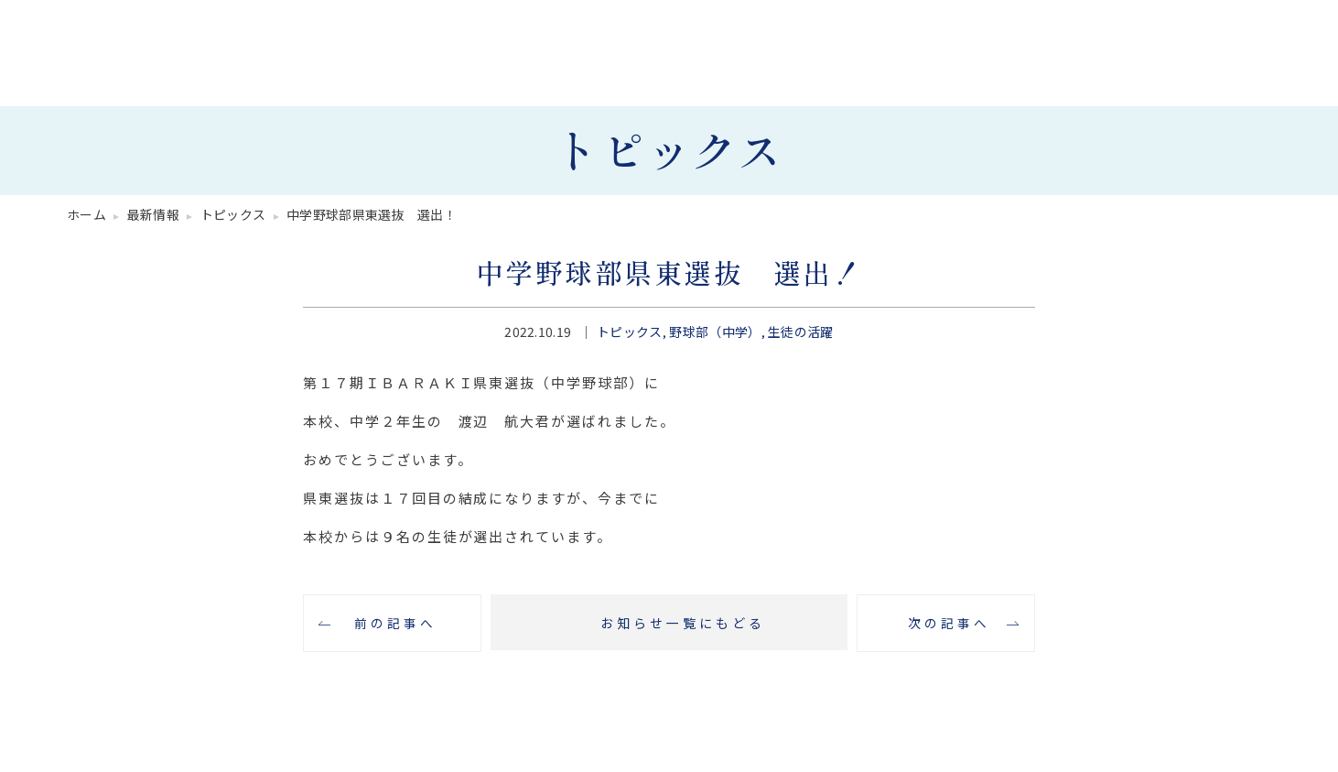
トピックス (630, 331)
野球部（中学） (715, 331)
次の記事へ (946, 623)
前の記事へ (392, 623)
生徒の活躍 (801, 331)
